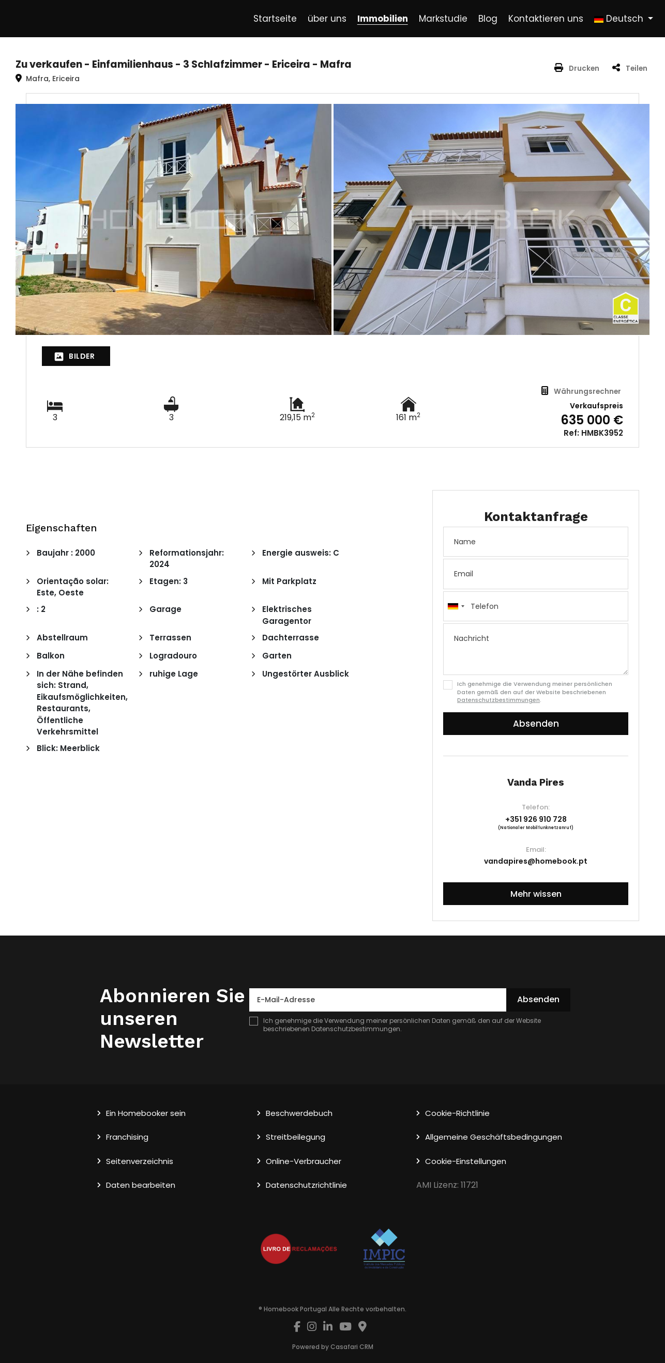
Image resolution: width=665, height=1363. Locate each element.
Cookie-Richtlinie (457, 1113)
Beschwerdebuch (299, 1113)
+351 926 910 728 (536, 819)
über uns (327, 18)
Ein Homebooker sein (146, 1113)
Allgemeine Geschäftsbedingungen (493, 1136)
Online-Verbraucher (303, 1161)
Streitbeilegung (295, 1136)
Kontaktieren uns (545, 18)
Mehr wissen (536, 894)
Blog (487, 18)
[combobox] (536, 606)
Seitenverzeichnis (139, 1161)
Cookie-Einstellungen (465, 1161)
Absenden (536, 723)
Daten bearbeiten (140, 1185)
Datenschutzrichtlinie (306, 1185)
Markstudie (443, 18)
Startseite (275, 18)
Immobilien (382, 18)
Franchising (127, 1136)
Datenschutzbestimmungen (498, 700)
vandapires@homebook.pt (535, 861)
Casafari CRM (351, 1346)
